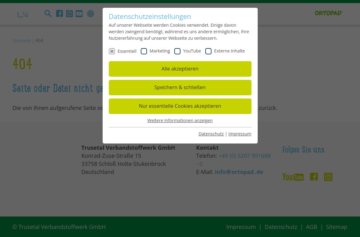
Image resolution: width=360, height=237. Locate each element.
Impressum (240, 134)
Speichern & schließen (180, 87)
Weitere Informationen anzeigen (179, 120)
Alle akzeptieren (180, 68)
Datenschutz (211, 134)
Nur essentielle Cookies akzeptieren (180, 106)
